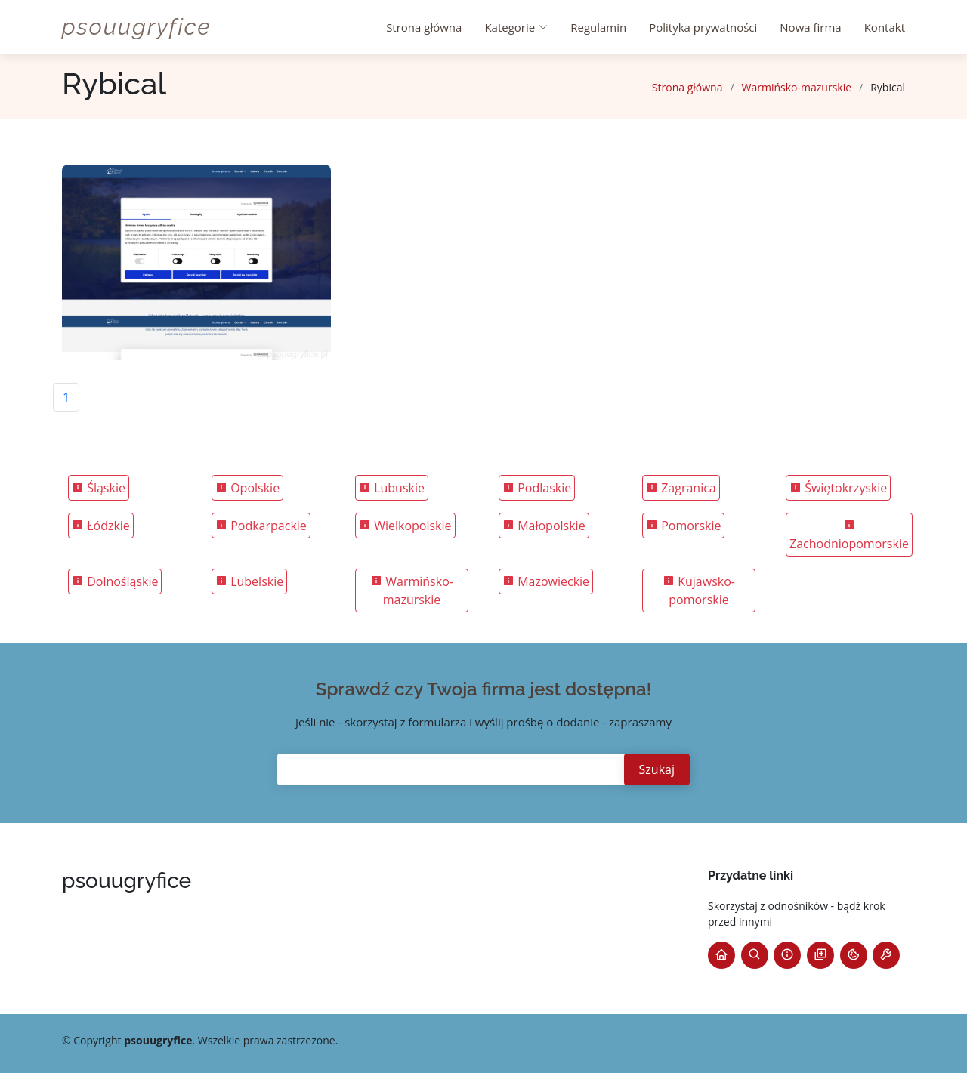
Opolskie (247, 487)
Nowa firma (810, 27)
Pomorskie (683, 525)
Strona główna (424, 27)
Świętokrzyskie (838, 487)
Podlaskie (536, 487)
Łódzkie (101, 525)
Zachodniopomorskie (849, 535)
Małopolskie (543, 525)
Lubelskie (249, 581)
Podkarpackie (261, 525)
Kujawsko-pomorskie (699, 590)
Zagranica (681, 487)
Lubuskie (392, 487)
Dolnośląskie (115, 581)
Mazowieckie (545, 581)
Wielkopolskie (405, 525)
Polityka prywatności (703, 27)
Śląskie (98, 487)
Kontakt (884, 27)
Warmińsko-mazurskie (797, 87)
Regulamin (598, 27)
